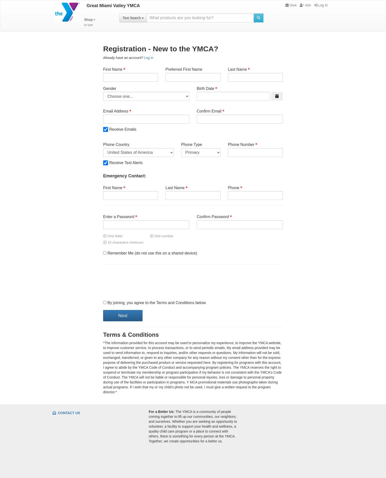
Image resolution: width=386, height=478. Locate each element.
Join (305, 5)
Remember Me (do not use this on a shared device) (150, 253)
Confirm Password (213, 217)
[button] (89, 22)
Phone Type (191, 144)
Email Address (115, 111)
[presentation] (140, 282)
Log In (321, 5)
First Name (112, 69)
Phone (233, 188)
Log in (148, 58)
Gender (109, 88)
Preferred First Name (183, 69)
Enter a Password (118, 217)
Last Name (237, 69)
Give (291, 5)
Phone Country (116, 144)
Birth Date (205, 88)
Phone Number (241, 144)
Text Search (133, 18)
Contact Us (66, 413)
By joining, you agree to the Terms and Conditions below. (155, 303)
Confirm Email (209, 111)
